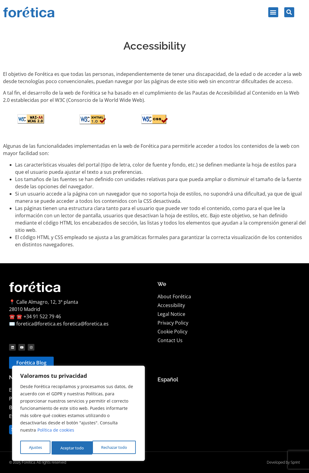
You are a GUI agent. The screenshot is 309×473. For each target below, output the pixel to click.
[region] (78, 414)
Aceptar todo (117, 448)
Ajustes (34, 448)
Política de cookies (55, 433)
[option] (168, 379)
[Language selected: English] (168, 379)
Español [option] (168, 379)
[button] (273, 12)
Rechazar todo (72, 448)
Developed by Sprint (283, 462)
